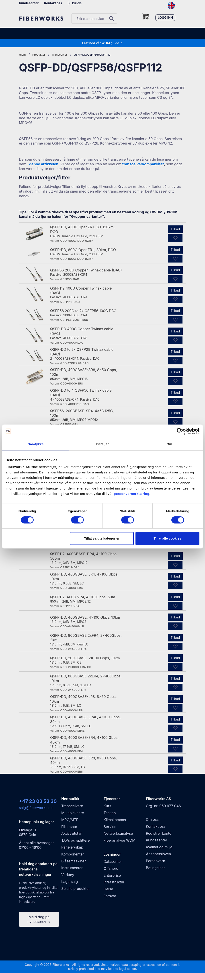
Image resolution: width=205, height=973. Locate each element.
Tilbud (175, 229)
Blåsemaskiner (73, 861)
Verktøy (67, 874)
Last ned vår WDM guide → (102, 43)
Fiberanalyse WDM (119, 840)
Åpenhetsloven (158, 854)
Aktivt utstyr (71, 833)
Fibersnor (69, 826)
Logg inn (165, 17)
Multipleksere (72, 813)
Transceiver (59, 54)
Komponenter (72, 854)
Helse (108, 889)
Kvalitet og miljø (159, 847)
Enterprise (112, 875)
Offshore (111, 868)
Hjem (22, 54)
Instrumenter (72, 868)
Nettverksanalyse (118, 833)
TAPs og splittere (75, 840)
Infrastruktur (114, 882)
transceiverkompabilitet (143, 164)
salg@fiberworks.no (36, 807)
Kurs (107, 806)
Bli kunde (75, 3)
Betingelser (155, 868)
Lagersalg (69, 881)
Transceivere (72, 806)
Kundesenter (29, 3)
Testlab (110, 813)
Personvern (155, 861)
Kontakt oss (53, 3)
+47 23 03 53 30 (38, 801)
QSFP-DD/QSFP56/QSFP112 (92, 54)
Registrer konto (159, 833)
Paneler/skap (72, 847)
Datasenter (113, 861)
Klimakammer (115, 819)
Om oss (152, 819)
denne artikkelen (43, 164)
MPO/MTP (69, 819)
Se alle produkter (75, 888)
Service (110, 826)
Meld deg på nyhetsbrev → (39, 919)
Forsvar (110, 896)
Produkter (38, 54)
